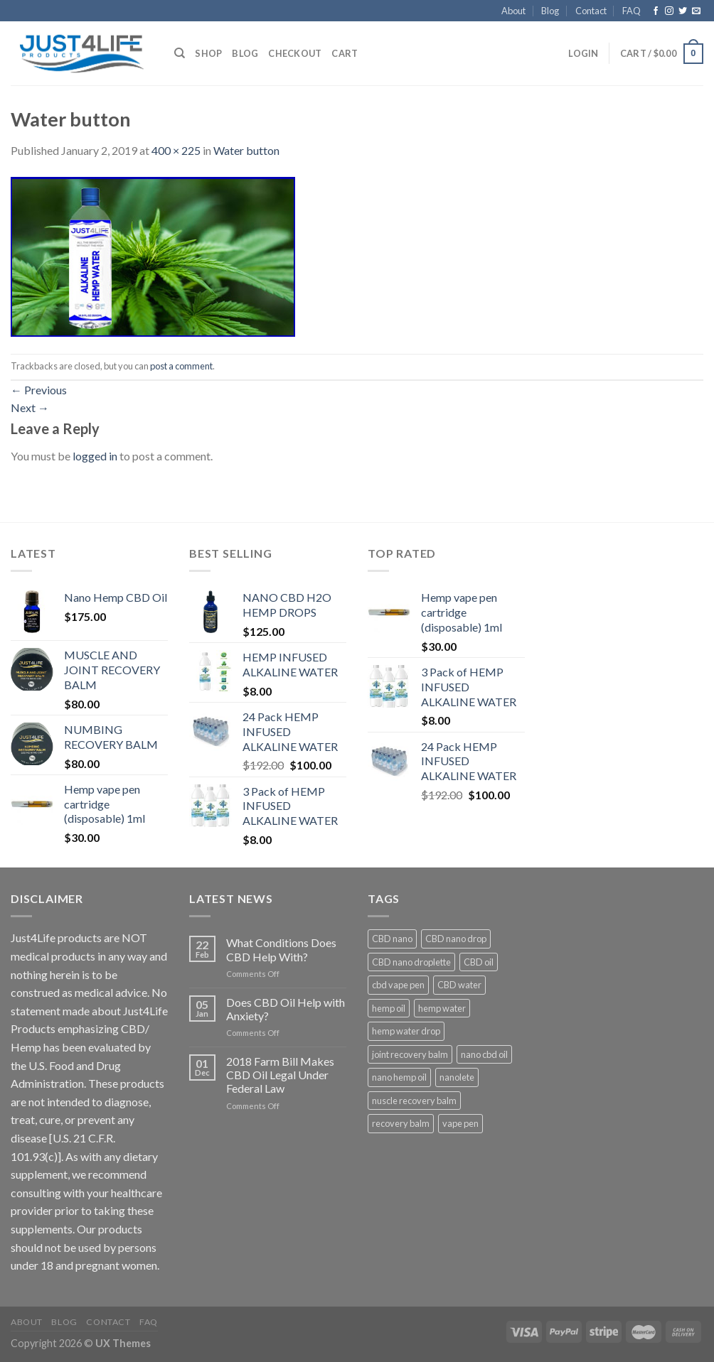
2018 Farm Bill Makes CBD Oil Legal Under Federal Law (280, 1074)
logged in (95, 456)
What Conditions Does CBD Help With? (281, 949)
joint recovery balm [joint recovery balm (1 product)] (410, 1054)
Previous (39, 389)
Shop (208, 53)
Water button (246, 150)
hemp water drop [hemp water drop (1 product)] (406, 1031)
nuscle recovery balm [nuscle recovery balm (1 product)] (414, 1100)
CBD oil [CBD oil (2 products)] (479, 962)
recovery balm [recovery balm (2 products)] (401, 1123)
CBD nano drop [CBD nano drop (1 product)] (455, 938)
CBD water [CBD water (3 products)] (459, 984)
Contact (591, 10)
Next (30, 407)
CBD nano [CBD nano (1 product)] (392, 938)
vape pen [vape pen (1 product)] (460, 1123)
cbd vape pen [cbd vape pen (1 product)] (398, 984)
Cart (344, 53)
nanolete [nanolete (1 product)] (456, 1077)
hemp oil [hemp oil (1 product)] (388, 1008)
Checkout (294, 53)
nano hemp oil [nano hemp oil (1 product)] (399, 1077)
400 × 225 (176, 150)
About (513, 10)
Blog (550, 10)
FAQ (631, 10)
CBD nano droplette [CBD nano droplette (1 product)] (411, 962)
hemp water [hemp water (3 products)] (442, 1008)
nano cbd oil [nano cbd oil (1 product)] (484, 1054)
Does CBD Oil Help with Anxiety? (285, 1008)
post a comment (181, 366)
